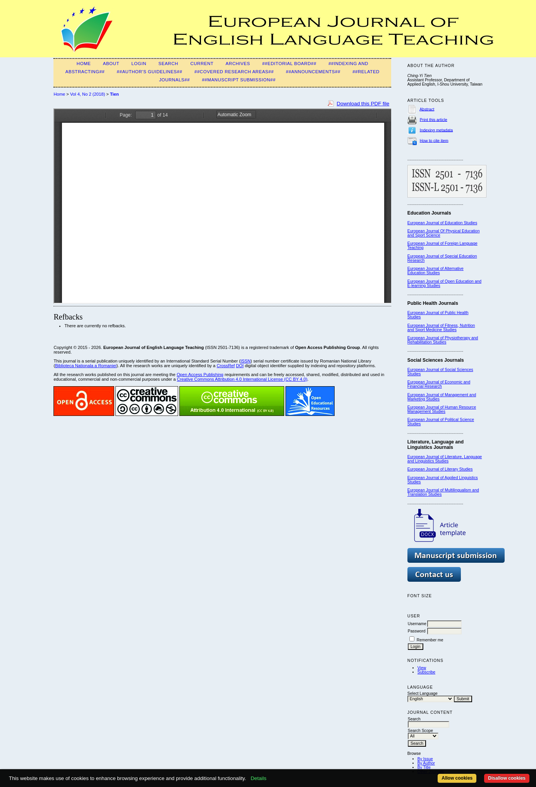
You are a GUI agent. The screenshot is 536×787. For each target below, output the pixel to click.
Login (138, 63)
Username (417, 624)
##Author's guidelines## (149, 71)
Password (417, 631)
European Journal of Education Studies (442, 223)
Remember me (430, 640)
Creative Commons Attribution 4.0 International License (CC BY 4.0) (242, 379)
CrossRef (225, 365)
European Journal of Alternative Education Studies (435, 270)
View (421, 668)
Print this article (433, 119)
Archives (238, 63)
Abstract (426, 109)
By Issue (425, 759)
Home (84, 63)
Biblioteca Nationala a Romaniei (86, 365)
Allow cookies (457, 778)
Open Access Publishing (200, 374)
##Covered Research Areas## (234, 71)
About (111, 63)
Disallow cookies (507, 778)
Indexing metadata (436, 130)
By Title (424, 767)
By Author (426, 763)
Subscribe (426, 672)
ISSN (246, 361)
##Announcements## (313, 71)
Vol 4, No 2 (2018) (87, 94)
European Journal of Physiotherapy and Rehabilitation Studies (442, 340)
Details (258, 778)
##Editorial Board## (289, 63)
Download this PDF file (363, 104)
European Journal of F (427, 243)
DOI (240, 365)
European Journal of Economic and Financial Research (438, 384)
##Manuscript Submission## (238, 79)
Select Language (422, 693)
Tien (114, 94)
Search (168, 63)
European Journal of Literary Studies (440, 469)
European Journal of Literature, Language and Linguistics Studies (444, 459)
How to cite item (434, 140)
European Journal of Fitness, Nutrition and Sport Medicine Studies (441, 327)
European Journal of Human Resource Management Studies (441, 409)
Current (201, 63)
